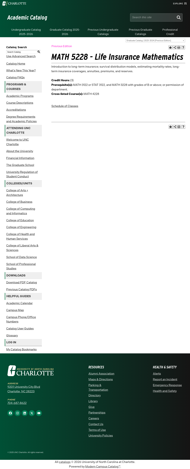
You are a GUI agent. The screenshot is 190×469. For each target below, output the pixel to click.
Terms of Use (97, 430)
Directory (94, 395)
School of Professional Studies (21, 266)
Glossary (12, 335)
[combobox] (155, 40)
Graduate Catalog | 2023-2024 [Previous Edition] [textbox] (149, 40)
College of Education (20, 220)
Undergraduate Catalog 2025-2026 (26, 32)
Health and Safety (165, 391)
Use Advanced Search (21, 56)
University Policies (100, 435)
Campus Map (15, 310)
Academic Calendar (19, 303)
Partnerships (96, 412)
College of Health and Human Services (20, 236)
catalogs (65, 462)
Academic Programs (20, 96)
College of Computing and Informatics (20, 211)
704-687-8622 (17, 403)
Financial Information (20, 158)
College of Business (19, 202)
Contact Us (95, 424)
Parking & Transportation (98, 387)
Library (93, 401)
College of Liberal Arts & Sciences (22, 248)
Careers (93, 418)
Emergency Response (167, 385)
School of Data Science (21, 257)
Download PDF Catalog (21, 282)
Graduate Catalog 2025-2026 (65, 32)
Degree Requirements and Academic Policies (21, 119)
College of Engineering (21, 227)
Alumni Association (101, 373)
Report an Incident (165, 379)
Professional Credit (170, 32)
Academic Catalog (27, 17)
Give (91, 407)
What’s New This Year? (21, 70)
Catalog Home (15, 63)
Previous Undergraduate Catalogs (103, 32)
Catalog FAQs (15, 77)
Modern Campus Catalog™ (102, 466)
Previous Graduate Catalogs (140, 32)
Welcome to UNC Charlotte (17, 142)
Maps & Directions (100, 379)
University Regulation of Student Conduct (22, 174)
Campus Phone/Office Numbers (21, 319)
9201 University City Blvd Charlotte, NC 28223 (23, 389)
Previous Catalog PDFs (21, 289)
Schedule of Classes (64, 106)
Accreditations (16, 109)
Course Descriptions (19, 103)
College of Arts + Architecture (17, 193)
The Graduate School (20, 165)
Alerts (157, 373)
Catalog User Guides (20, 328)
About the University (19, 151)
